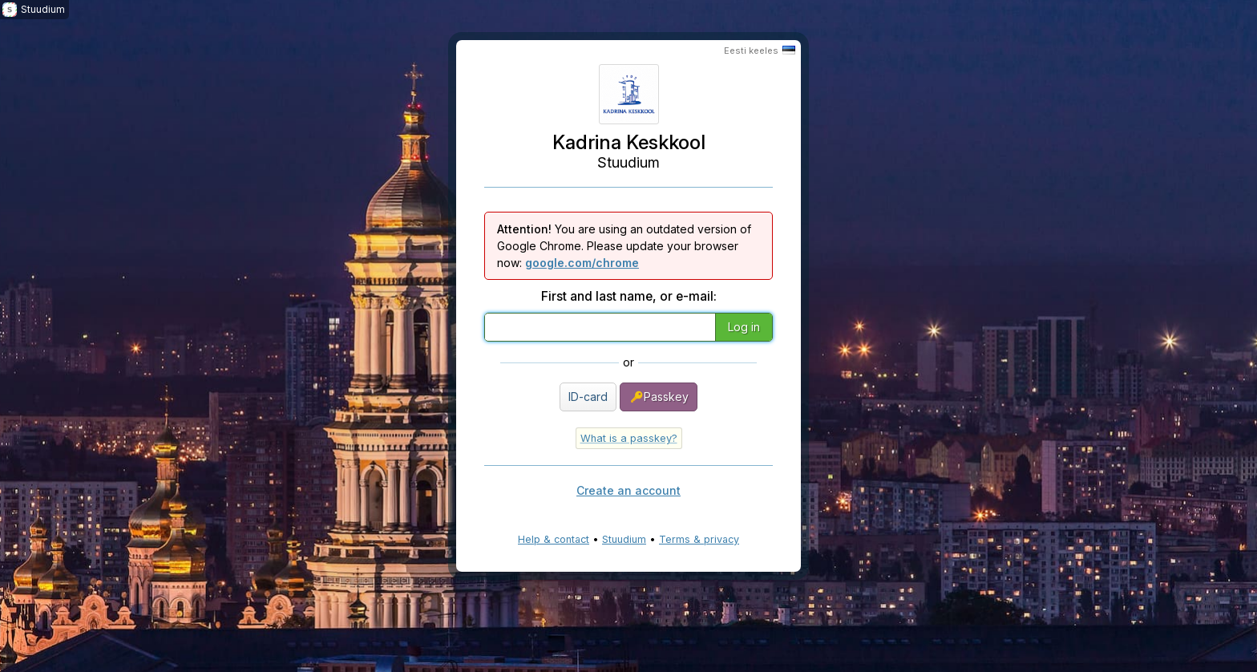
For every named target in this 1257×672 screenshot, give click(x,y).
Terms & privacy (699, 539)
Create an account (628, 490)
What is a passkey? (628, 438)
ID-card (588, 396)
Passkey (658, 397)
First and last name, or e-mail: (629, 296)
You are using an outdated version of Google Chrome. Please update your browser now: (624, 245)
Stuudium (624, 539)
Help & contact (553, 539)
